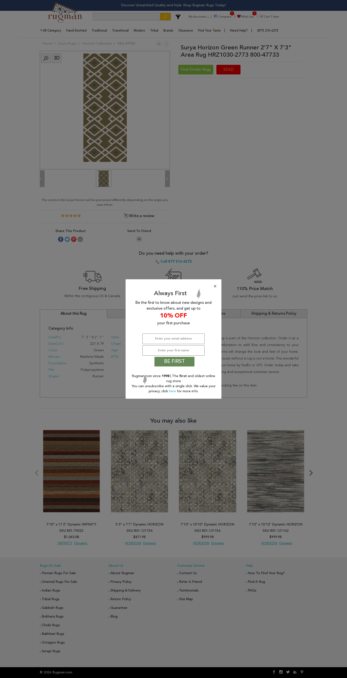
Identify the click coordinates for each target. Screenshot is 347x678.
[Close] (174, 286)
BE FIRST (174, 361)
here (173, 391)
